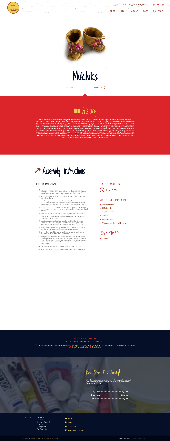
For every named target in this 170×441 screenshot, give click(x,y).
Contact (158, 11)
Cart (146, 11)
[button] (71, 87)
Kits (123, 11)
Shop (112, 11)
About (135, 11)
